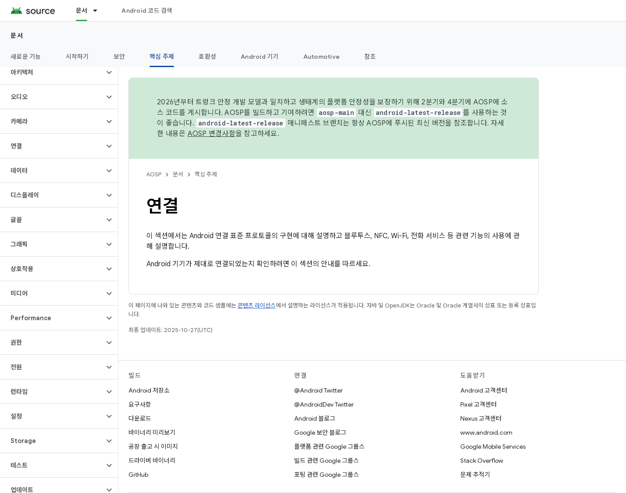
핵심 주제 (206, 174)
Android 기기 (260, 57)
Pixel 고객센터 (478, 404)
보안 (119, 57)
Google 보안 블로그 (320, 432)
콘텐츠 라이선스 (257, 305)
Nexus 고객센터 (481, 418)
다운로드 (139, 418)
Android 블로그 (314, 418)
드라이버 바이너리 (151, 460)
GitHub (138, 475)
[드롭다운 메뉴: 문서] (99, 10)
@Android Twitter (318, 390)
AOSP (153, 174)
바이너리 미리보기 (151, 432)
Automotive (321, 57)
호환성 (207, 57)
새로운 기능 (26, 57)
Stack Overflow (481, 460)
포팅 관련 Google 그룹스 (326, 475)
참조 (370, 57)
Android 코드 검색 (146, 10)
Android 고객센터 (483, 390)
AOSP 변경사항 (211, 133)
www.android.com (486, 432)
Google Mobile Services (493, 446)
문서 (17, 35)
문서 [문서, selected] (82, 10)
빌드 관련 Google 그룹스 (326, 460)
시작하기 (77, 57)
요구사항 (139, 404)
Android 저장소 (149, 390)
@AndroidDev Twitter (324, 404)
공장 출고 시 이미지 (153, 446)
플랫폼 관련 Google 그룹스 (329, 446)
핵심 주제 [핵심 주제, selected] (161, 57)
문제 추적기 (475, 475)
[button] (52, 72)
